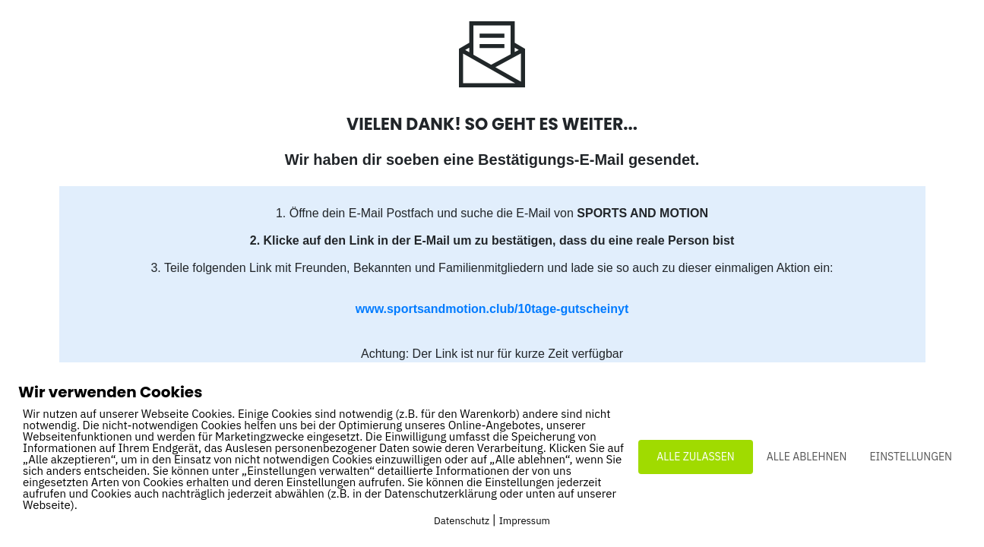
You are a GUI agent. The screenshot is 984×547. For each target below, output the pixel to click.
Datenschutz (461, 520)
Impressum (524, 520)
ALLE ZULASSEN (696, 456)
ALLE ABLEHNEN (807, 456)
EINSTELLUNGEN (910, 456)
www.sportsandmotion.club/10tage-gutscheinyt (492, 308)
